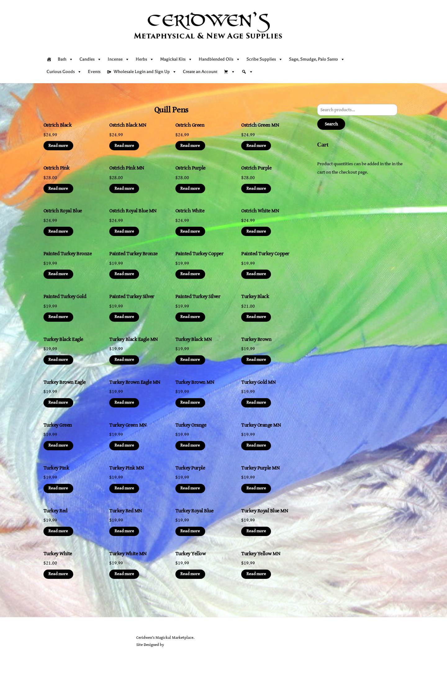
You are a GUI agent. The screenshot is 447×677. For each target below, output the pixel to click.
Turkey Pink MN (126, 468)
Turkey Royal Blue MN (264, 511)
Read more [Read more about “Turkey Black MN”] (190, 359)
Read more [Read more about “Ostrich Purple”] (190, 188)
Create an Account (200, 71)
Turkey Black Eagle (63, 339)
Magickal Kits (176, 59)
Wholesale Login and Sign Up (145, 72)
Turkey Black (255, 296)
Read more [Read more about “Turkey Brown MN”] (190, 402)
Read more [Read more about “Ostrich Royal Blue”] (58, 231)
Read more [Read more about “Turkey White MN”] (124, 573)
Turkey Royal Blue (194, 511)
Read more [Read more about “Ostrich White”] (190, 231)
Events (94, 71)
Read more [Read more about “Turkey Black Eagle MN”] (124, 359)
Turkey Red (55, 511)
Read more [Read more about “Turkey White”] (58, 573)
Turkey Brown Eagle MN (134, 382)
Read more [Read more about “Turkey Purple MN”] (256, 488)
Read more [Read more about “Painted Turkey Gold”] (58, 316)
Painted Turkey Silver (131, 296)
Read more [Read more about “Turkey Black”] (256, 316)
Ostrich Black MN (127, 125)
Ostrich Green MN (260, 125)
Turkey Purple (190, 468)
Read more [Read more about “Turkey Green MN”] (124, 445)
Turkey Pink (56, 468)
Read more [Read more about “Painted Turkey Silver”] (124, 316)
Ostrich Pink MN (126, 168)
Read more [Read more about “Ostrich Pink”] (58, 188)
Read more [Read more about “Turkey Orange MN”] (256, 445)
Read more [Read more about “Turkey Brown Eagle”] (58, 402)
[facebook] (64, 653)
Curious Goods (64, 72)
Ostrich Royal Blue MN (132, 211)
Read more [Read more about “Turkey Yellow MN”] (256, 573)
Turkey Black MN (193, 339)
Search (331, 124)
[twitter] (49, 653)
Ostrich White (189, 211)
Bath (65, 59)
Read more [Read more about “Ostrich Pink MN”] (124, 188)
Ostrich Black (57, 125)
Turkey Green (57, 425)
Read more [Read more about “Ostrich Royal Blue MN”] (124, 231)
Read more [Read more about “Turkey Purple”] (190, 488)
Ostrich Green (189, 125)
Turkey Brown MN (194, 382)
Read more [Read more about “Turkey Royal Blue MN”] (256, 531)
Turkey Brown (256, 339)
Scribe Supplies (264, 59)
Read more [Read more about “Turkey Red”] (58, 531)
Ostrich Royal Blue (62, 211)
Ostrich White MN (260, 211)
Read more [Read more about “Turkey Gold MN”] (256, 402)
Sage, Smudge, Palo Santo (317, 59)
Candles (90, 59)
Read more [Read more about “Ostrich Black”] (58, 145)
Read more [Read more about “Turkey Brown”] (256, 359)
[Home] (49, 59)
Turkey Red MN (125, 511)
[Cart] (229, 72)
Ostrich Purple (190, 168)
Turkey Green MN (127, 425)
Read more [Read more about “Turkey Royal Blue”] (190, 531)
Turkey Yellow (190, 554)
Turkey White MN (127, 554)
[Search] (247, 72)
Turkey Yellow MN (260, 554)
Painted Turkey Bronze (67, 254)
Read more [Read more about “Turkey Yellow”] (190, 573)
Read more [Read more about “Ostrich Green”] (190, 145)
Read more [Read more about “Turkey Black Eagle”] (58, 359)
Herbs (145, 59)
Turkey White (57, 554)
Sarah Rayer (174, 645)
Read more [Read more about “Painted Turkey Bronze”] (58, 273)
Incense (118, 59)
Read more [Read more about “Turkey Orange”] (190, 445)
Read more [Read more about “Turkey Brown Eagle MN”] (124, 402)
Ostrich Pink (56, 168)
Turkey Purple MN (260, 468)
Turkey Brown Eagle (64, 382)
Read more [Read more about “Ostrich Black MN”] (124, 145)
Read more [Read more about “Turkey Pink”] (58, 488)
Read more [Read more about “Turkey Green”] (58, 445)
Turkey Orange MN (261, 425)
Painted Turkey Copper (199, 254)
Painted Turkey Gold (64, 296)
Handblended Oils (219, 59)
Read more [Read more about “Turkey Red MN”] (124, 531)
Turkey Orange (190, 425)
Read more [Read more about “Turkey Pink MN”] (124, 488)
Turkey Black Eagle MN (133, 339)
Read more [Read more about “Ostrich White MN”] (256, 231)
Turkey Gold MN (258, 382)
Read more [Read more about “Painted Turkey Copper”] (190, 273)
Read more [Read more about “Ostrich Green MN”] (256, 145)
